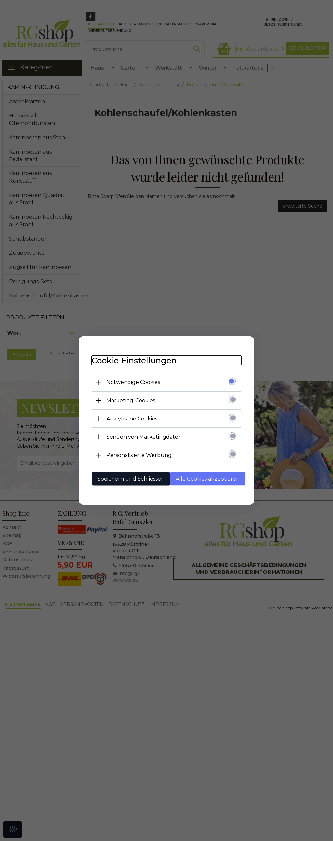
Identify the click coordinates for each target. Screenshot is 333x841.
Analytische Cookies (131, 419)
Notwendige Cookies (133, 382)
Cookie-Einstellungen (134, 360)
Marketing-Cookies (130, 400)
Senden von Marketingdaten (144, 437)
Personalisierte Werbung (139, 455)
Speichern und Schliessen (131, 479)
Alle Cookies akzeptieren (208, 479)
